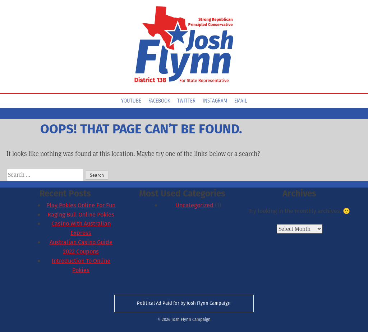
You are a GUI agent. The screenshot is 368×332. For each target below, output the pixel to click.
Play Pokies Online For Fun (80, 205)
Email (240, 101)
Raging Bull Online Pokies (80, 214)
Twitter (186, 101)
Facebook (159, 101)
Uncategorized (194, 205)
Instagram (215, 101)
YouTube (131, 101)
